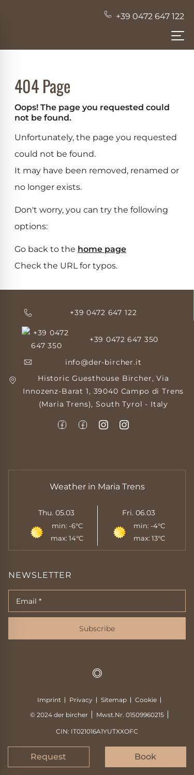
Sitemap (114, 687)
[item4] (62, 411)
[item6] (103, 411)
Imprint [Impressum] (49, 687)
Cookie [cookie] (146, 687)
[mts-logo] (97, 660)
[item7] (124, 411)
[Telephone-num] (145, 16)
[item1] (97, 378)
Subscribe (97, 615)
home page (102, 249)
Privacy (81, 687)
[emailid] (97, 348)
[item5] (82, 411)
